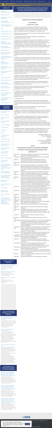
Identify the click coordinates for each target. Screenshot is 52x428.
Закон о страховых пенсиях (6, 157)
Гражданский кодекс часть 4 (6, 38)
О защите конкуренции (5, 124)
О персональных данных (5, 138)
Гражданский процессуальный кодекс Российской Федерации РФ (6, 42)
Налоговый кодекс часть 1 (6, 77)
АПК (31, 198)
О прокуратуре (3, 130)
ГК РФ (2, 28)
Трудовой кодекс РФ (5, 90)
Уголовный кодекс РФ (5, 102)
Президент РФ (19, 1)
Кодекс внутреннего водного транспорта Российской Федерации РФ (6, 57)
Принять (27, 423)
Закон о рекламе (4, 187)
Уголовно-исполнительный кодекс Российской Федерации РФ (6, 94)
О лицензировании (4, 127)
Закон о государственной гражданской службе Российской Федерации (6, 176)
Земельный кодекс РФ (5, 50)
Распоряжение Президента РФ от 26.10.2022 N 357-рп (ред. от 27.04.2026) (7, 318)
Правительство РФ (28, 1)
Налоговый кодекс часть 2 (6, 80)
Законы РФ (12, 1)
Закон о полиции (4, 155)
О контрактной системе (5, 141)
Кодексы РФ (5, 1)
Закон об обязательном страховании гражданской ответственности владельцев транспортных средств (6, 166)
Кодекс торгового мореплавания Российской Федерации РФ (6, 67)
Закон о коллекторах (5, 114)
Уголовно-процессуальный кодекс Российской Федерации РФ (6, 99)
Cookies (7, 425)
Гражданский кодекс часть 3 (6, 36)
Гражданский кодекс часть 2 (6, 33)
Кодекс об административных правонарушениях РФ (5, 62)
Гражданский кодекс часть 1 (6, 31)
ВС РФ (34, 1)
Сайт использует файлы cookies (34, 426)
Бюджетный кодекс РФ (5, 14)
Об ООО (2, 132)
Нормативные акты (41, 1)
